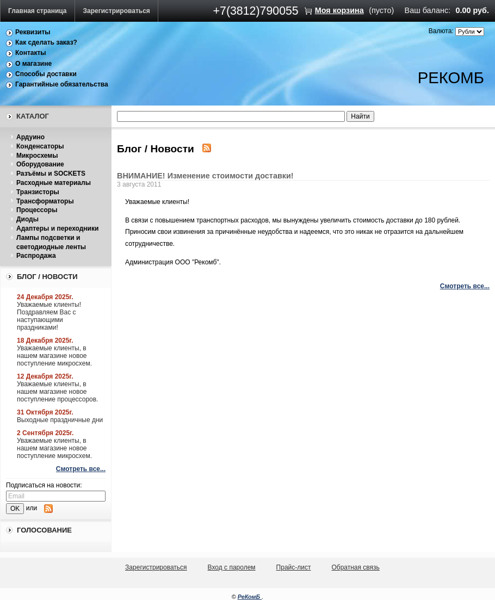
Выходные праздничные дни (60, 420)
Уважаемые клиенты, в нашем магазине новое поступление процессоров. (57, 391)
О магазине (33, 63)
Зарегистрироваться (116, 11)
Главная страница (37, 11)
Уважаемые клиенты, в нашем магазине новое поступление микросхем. (54, 355)
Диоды (27, 219)
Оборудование (40, 164)
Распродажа (36, 255)
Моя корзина (339, 10)
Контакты (30, 53)
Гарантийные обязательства (61, 84)
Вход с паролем (232, 567)
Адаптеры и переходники (57, 228)
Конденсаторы (40, 146)
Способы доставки (46, 74)
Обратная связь (355, 567)
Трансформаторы (45, 201)
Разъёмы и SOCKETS (50, 173)
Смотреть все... (81, 469)
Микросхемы (37, 155)
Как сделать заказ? (46, 42)
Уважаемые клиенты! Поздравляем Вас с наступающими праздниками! (49, 316)
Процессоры (36, 210)
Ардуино (30, 137)
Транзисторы (37, 192)
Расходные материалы (53, 183)
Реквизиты (33, 32)
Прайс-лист (293, 567)
